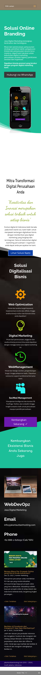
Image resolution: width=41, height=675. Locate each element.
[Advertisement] (20, 154)
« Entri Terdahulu (10, 601)
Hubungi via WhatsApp (20, 74)
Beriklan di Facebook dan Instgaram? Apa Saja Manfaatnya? (19, 627)
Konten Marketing (21, 575)
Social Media (18, 630)
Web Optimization (20, 304)
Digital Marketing (20, 335)
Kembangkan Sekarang (18, 421)
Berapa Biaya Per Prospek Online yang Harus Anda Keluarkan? (19, 572)
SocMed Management (20, 398)
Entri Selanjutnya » (30, 601)
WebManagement (20, 367)
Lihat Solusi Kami (20, 252)
